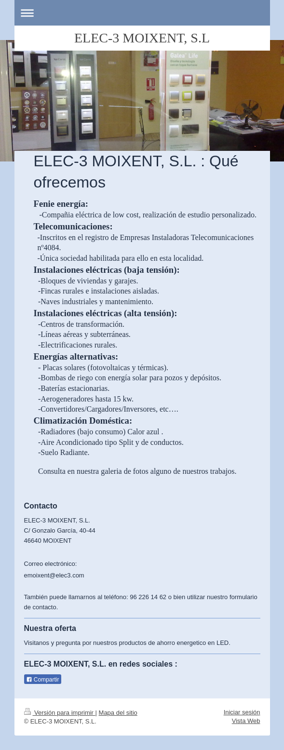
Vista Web (246, 720)
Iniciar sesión (242, 712)
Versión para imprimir (59, 712)
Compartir (42, 679)
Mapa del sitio (118, 712)
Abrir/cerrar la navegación (142, 12)
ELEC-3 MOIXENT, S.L (142, 37)
